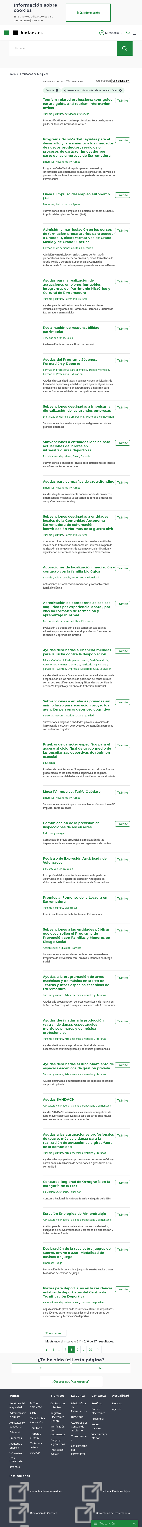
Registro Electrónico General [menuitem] (57, 1417)
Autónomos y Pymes (68, 161)
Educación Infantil (53, 660)
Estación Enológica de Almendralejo (74, 1214)
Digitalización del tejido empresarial (63, 416)
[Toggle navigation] (47, 32)
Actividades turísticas (77, 114)
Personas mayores (54, 715)
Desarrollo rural (89, 668)
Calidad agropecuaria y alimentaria (91, 1105)
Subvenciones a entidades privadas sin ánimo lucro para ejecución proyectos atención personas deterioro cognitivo (76, 705)
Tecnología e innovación (100, 416)
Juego (59, 1263)
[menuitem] (35, 1492)
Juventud (61, 668)
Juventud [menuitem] (14, 1467)
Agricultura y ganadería (56, 1105)
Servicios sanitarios (54, 337)
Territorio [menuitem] (36, 1428)
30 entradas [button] (56, 1334)
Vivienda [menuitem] (35, 1453)
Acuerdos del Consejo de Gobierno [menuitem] (79, 1426)
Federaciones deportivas (57, 1302)
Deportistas (99, 1302)
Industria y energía (54, 833)
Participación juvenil (76, 660)
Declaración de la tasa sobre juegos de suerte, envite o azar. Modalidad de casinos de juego (77, 1253)
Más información (88, 13)
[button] (111, 33)
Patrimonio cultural (76, 298)
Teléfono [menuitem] (97, 1403)
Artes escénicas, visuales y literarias (85, 995)
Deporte (85, 456)
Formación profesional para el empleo (65, 369)
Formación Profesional (56, 374)
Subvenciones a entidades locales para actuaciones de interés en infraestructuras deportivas (76, 446)
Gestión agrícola (99, 660)
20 (91, 1350)
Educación (87, 248)
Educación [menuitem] (15, 1432)
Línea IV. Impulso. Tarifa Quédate (72, 791)
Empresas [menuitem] (15, 1438)
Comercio (74, 664)
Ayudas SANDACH (59, 1099)
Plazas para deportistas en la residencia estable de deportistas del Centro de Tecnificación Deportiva (77, 1292)
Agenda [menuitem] (116, 1409)
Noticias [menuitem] (117, 1403)
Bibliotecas (71, 907)
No (101, 1368)
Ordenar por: (103, 80)
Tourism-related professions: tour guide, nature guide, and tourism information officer (78, 104)
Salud (70, 337)
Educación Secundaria (55, 1192)
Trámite (122, 101)
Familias (76, 947)
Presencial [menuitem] (98, 1418)
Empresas (48, 161)
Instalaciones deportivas (57, 456)
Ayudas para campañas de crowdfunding (79, 481)
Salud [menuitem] (33, 1412)
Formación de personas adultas (61, 248)
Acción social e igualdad (85, 577)
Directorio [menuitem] (77, 1417)
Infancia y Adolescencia (56, 577)
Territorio (87, 664)
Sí (41, 1368)
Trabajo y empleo (99, 369)
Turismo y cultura (53, 114)
